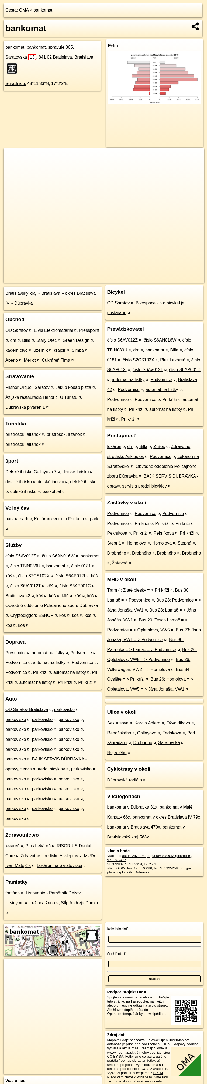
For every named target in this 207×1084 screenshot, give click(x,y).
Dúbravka (23, 303)
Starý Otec (46, 340)
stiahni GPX (116, 868)
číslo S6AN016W (58, 556)
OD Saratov (16, 330)
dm (13, 340)
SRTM (158, 1073)
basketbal (52, 491)
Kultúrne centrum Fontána (59, 519)
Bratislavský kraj (21, 293)
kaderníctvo (16, 350)
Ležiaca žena (42, 903)
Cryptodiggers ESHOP (31, 615)
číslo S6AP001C (75, 586)
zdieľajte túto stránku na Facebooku (138, 999)
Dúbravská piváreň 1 (25, 407)
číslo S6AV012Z (20, 556)
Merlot (30, 360)
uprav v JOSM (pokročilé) (171, 856)
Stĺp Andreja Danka (79, 903)
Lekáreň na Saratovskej (59, 865)
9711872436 (116, 860)
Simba (78, 350)
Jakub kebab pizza (73, 387)
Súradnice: (15, 83)
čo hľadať (116, 953)
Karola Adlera (147, 723)
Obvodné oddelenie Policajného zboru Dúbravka (51, 605)
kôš (8, 576)
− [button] (13, 166)
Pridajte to (144, 1077)
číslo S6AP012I (70, 576)
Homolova (136, 543)
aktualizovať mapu (136, 856)
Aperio (11, 360)
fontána (12, 893)
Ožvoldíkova (178, 723)
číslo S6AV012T (25, 586)
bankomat (42, 10)
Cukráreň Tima (56, 360)
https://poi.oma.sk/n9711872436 (180, 278)
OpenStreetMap (111, 278)
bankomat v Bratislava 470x (133, 827)
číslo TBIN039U (25, 566)
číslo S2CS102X (34, 576)
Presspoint (89, 330)
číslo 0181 (81, 566)
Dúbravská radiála (124, 780)
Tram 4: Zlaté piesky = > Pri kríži (138, 590)
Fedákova (171, 733)
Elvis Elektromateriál (53, 330)
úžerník (41, 350)
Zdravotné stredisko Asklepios (49, 856)
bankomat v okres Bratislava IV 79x (166, 817)
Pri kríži (40, 672)
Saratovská (20, 57)
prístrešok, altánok (23, 434)
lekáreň (12, 846)
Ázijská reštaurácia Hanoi (29, 397)
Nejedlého (117, 752)
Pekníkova (117, 533)
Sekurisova (118, 723)
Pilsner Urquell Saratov (27, 387)
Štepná (114, 543)
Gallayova (146, 733)
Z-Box (159, 446)
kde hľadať (117, 929)
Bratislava (50, 293)
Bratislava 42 (17, 595)
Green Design (76, 340)
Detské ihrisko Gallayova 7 (30, 472)
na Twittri (157, 1001)
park (9, 519)
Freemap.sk (139, 278)
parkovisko (64, 709)
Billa (26, 340)
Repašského (119, 733)
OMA (24, 10)
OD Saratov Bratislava (26, 709)
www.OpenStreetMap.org (170, 1040)
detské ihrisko (76, 472)
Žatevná (119, 563)
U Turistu (68, 397)
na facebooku (144, 997)
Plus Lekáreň (38, 846)
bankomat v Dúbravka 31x (132, 807)
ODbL (166, 1044)
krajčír (60, 350)
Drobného (116, 553)
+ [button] (13, 157)
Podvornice (81, 653)
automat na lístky (48, 653)
